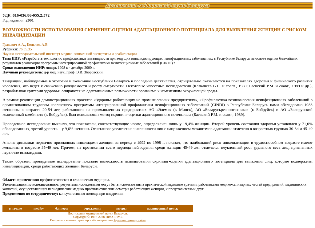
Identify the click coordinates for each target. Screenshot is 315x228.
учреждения (92, 208)
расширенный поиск (162, 208)
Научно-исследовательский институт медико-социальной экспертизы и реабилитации (69, 54)
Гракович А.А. (13, 44)
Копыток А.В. (37, 44)
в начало (15, 208)
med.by (39, 208)
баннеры (61, 208)
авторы (121, 208)
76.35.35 (25, 49)
